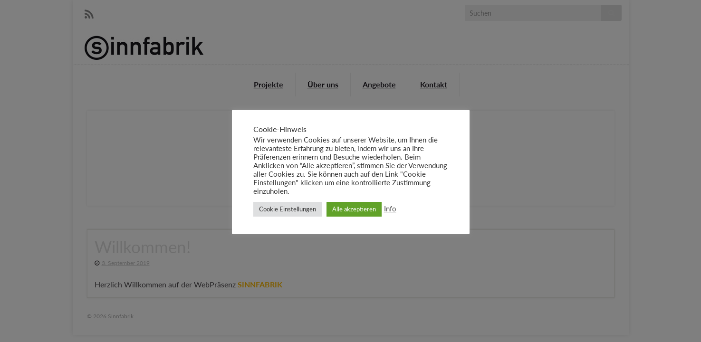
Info (390, 209)
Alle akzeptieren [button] (354, 209)
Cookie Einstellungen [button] (287, 209)
